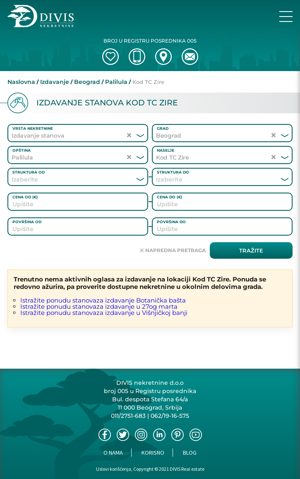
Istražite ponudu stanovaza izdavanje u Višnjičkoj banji (103, 313)
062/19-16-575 (170, 415)
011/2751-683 (128, 415)
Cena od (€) (25, 197)
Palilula (116, 82)
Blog (190, 452)
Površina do (171, 222)
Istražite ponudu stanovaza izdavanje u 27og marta (99, 306)
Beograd (87, 82)
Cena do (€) (169, 197)
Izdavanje (54, 82)
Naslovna (21, 82)
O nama (113, 452)
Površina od (26, 222)
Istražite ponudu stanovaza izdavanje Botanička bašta (103, 300)
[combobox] (66, 179)
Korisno (153, 452)
